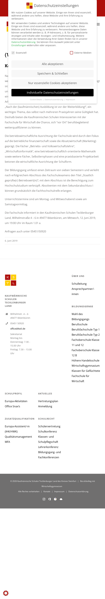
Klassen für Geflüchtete (86, 371)
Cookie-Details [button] (36, 99)
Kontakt (46, 491)
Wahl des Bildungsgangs (80, 316)
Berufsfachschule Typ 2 (86, 334)
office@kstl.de (17, 328)
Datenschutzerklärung (78, 491)
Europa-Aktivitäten (16, 401)
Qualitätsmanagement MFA (18, 439)
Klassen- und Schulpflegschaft (48, 439)
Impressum (59, 491)
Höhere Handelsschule (85, 360)
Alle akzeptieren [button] (52, 64)
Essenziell (19, 52)
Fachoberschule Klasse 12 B (85, 352)
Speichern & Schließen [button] (52, 73)
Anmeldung (45, 406)
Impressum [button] (70, 99)
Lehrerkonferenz (48, 447)
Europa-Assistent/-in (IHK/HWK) (17, 429)
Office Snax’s (12, 406)
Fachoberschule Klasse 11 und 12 (85, 342)
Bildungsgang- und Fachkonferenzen (49, 454)
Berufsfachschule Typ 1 (86, 329)
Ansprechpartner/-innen (83, 291)
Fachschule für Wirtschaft (80, 378)
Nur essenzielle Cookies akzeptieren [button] (52, 83)
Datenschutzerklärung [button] (54, 99)
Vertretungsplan (48, 401)
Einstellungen (18, 44)
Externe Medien (80, 52)
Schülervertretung (49, 426)
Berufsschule (79, 324)
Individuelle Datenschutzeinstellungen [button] (52, 92)
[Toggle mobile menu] (98, 24)
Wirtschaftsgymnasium (86, 365)
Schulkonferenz (47, 431)
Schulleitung (79, 283)
